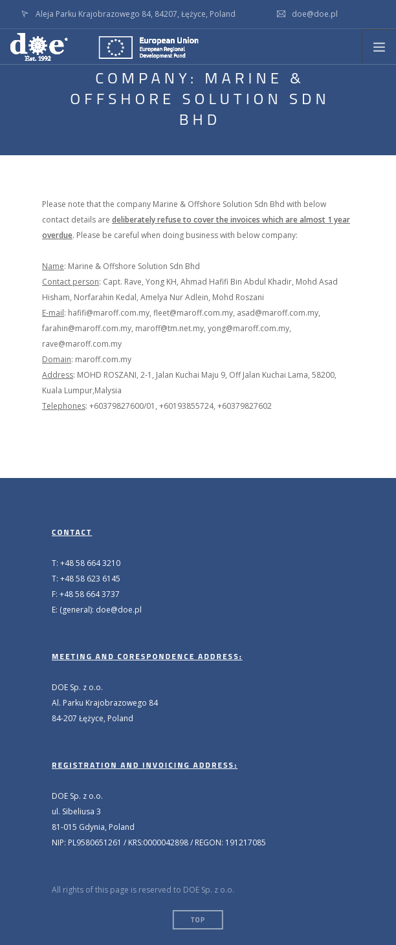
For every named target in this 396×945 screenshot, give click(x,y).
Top (198, 920)
